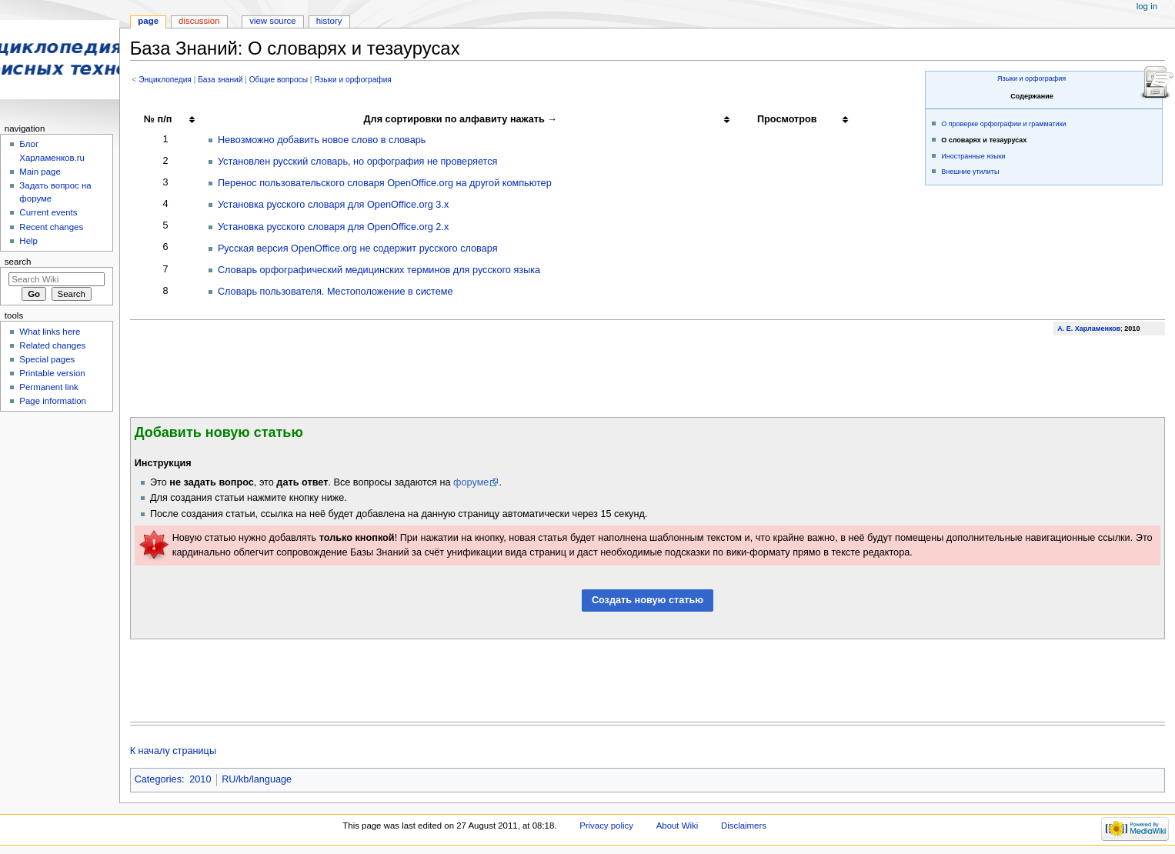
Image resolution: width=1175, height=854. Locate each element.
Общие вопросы (278, 79)
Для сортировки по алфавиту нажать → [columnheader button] (460, 119)
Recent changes (51, 227)
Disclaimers (743, 825)
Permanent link (48, 387)
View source (272, 20)
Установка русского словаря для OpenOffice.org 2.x (333, 227)
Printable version (52, 373)
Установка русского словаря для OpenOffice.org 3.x (333, 204)
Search (18, 261)
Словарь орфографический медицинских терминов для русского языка (379, 270)
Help (28, 240)
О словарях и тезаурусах (983, 140)
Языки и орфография (1031, 78)
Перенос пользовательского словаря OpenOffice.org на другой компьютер (385, 183)
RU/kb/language (257, 779)
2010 (200, 779)
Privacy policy (606, 825)
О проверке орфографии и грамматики (1003, 124)
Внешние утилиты (970, 171)
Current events (48, 212)
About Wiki (677, 825)
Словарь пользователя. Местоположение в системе (335, 291)
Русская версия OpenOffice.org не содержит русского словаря (358, 248)
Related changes (52, 345)
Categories (158, 779)
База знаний (220, 79)
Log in (1147, 6)
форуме (471, 482)
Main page (40, 171)
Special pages (47, 359)
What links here (49, 331)
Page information (52, 400)
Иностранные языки (973, 156)
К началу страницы (173, 751)
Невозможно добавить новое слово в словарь (322, 140)
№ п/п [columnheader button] (158, 119)
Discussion (199, 20)
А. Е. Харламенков (1088, 328)
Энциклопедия (165, 79)
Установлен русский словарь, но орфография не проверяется (358, 161)
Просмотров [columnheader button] (787, 119)
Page (148, 20)
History (329, 20)
